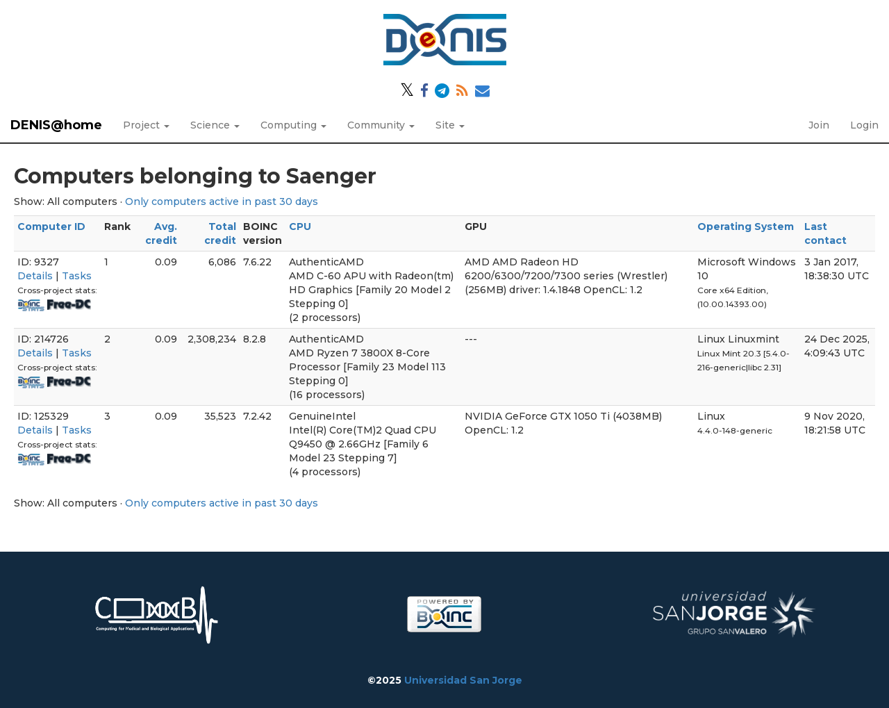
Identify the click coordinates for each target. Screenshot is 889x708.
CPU (300, 226)
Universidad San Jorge (463, 680)
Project (146, 125)
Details (35, 276)
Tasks (77, 276)
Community (381, 125)
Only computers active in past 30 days (221, 201)
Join (818, 125)
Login (864, 125)
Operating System (745, 226)
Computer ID (51, 226)
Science (215, 125)
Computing (293, 125)
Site (450, 125)
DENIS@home (56, 125)
